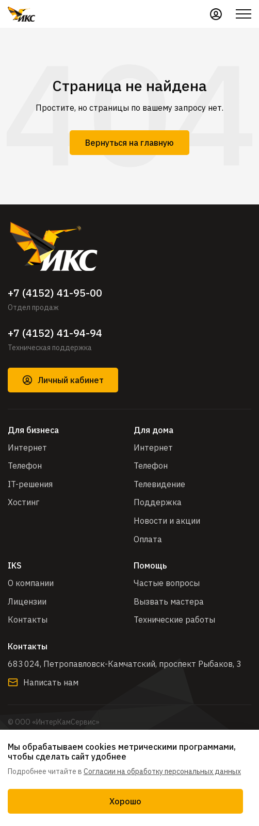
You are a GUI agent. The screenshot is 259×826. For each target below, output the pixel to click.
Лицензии (27, 601)
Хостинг (23, 502)
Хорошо (125, 801)
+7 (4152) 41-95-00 (55, 293)
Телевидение (159, 484)
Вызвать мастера (169, 601)
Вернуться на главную (129, 142)
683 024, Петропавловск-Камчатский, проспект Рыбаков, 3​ (124, 664)
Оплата (148, 539)
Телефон (25, 465)
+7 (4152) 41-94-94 (55, 333)
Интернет (27, 447)
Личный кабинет (63, 380)
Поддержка (158, 502)
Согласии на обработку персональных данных (162, 771)
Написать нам (43, 682)
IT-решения (30, 484)
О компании (31, 583)
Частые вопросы (167, 583)
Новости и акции (167, 520)
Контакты (27, 619)
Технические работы (174, 619)
